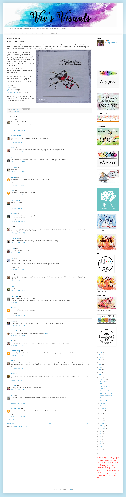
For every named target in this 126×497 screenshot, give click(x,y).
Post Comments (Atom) (20, 426)
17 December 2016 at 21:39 (18, 390)
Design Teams (36, 33)
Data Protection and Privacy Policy (20, 33)
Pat (12, 361)
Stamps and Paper (16, 200)
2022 (100, 362)
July (101, 413)
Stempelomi (14, 167)
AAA (8, 89)
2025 (100, 355)
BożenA (12, 395)
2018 (100, 372)
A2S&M (9, 87)
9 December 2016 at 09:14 (18, 335)
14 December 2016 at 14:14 (18, 380)
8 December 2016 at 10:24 (18, 281)
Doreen (12, 248)
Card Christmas (15, 111)
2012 (100, 439)
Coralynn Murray (15, 351)
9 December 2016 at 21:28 (18, 355)
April (101, 421)
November (103, 403)
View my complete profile (112, 43)
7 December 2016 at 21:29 (18, 185)
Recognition (45, 33)
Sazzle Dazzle (14, 296)
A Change (102, 384)
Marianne (13, 385)
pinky (12, 321)
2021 (100, 365)
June (101, 416)
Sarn (12, 258)
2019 (100, 370)
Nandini (13, 374)
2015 (100, 432)
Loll (12, 227)
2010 (100, 444)
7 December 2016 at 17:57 (18, 162)
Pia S (12, 341)
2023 (100, 360)
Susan (12, 157)
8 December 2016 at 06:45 (18, 253)
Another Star (103, 400)
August (102, 411)
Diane (12, 308)
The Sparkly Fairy (15, 409)
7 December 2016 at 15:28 (18, 131)
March (102, 423)
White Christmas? (105, 386)
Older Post (88, 423)
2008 (100, 449)
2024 (100, 357)
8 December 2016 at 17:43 (18, 302)
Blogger (70, 489)
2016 (100, 377)
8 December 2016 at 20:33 (18, 326)
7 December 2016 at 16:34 (18, 152)
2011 (100, 442)
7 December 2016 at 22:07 (18, 208)
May (101, 418)
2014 (100, 434)
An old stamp (103, 382)
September (103, 408)
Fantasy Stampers (12, 93)
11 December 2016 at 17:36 (18, 368)
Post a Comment (13, 420)
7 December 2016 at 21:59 (18, 195)
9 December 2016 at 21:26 (18, 345)
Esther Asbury (15, 238)
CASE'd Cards (55, 33)
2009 (100, 447)
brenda (12, 119)
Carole (12, 147)
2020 (100, 367)
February (102, 426)
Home (7, 33)
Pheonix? (102, 389)
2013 (100, 437)
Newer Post (10, 423)
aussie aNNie (14, 331)
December (103, 380)
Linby (12, 275)
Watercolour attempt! (106, 396)
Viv (108, 40)
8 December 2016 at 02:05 (18, 243)
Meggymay (14, 214)
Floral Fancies (103, 398)
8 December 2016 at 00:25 (18, 233)
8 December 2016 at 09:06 (18, 269)
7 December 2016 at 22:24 (18, 221)
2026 (100, 352)
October (102, 406)
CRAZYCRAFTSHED (16, 136)
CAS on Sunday (11, 91)
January (102, 428)
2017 (100, 375)
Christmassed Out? (105, 391)
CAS (20, 111)
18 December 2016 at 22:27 (18, 403)
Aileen (12, 190)
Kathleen (13, 177)
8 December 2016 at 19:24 (18, 316)
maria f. (13, 286)
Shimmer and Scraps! (106, 393)
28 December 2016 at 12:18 (18, 416)
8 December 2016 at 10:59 (18, 291)
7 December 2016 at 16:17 (17, 142)
